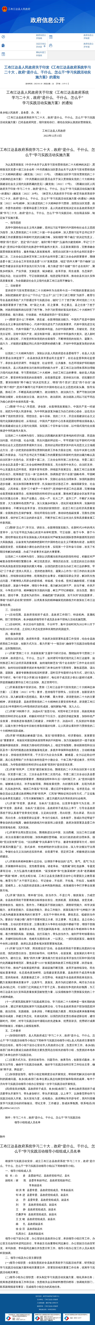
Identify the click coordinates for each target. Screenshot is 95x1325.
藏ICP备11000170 (52, 1303)
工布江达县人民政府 (16, 9)
